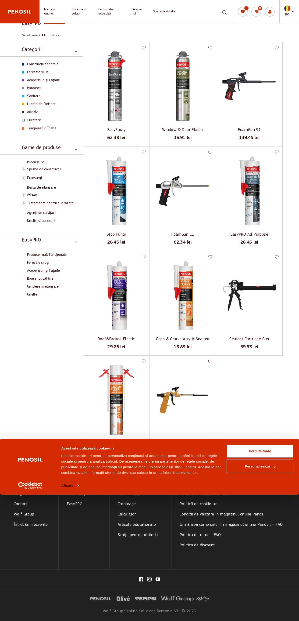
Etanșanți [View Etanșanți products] (34, 178)
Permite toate (260, 577)
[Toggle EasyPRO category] (49, 239)
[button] (289, 11)
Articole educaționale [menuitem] (137, 524)
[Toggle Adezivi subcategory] (23, 195)
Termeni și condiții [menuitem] (196, 483)
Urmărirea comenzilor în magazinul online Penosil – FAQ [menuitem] (231, 524)
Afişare (67, 612)
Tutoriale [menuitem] (126, 483)
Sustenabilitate (164, 11)
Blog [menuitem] (18, 494)
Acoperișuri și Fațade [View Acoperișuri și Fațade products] (41, 80)
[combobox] (220, 11)
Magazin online (50, 11)
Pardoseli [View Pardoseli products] (31, 88)
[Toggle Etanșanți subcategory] (23, 178)
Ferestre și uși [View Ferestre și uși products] (38, 263)
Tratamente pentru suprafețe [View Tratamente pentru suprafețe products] (50, 203)
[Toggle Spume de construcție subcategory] (23, 169)
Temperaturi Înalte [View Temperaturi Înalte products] (39, 128)
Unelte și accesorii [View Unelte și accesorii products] (41, 221)
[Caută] (224, 11)
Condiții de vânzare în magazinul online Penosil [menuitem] (223, 514)
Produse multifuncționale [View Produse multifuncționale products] (47, 255)
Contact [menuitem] (20, 504)
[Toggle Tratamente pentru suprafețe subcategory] (23, 203)
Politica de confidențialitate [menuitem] (205, 494)
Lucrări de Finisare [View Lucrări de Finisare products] (39, 104)
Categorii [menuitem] (75, 483)
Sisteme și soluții (78, 11)
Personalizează (260, 593)
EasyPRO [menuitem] (74, 504)
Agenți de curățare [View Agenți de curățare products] (41, 213)
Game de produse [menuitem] (83, 494)
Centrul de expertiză (105, 11)
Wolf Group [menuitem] (24, 514)
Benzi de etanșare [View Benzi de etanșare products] (41, 188)
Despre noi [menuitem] (23, 483)
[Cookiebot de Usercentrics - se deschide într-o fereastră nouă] (30, 611)
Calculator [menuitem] (127, 514)
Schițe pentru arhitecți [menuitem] (138, 535)
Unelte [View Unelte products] (32, 294)
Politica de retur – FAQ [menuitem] (200, 535)
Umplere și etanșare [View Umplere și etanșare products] (43, 287)
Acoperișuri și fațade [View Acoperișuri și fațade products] (43, 271)
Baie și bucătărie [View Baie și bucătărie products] (40, 279)
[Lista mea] (243, 12)
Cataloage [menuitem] (127, 504)
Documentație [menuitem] (130, 494)
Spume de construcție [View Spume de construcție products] (44, 169)
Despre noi (137, 11)
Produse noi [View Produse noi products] (36, 162)
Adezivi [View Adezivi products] (30, 112)
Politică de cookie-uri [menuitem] (199, 504)
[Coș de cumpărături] (256, 12)
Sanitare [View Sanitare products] (31, 96)
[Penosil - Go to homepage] (19, 11)
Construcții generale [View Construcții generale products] (40, 64)
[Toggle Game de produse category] (49, 147)
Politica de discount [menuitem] (197, 545)
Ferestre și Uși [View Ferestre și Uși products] (35, 72)
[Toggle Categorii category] (49, 49)
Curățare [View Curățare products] (31, 120)
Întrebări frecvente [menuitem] (31, 524)
